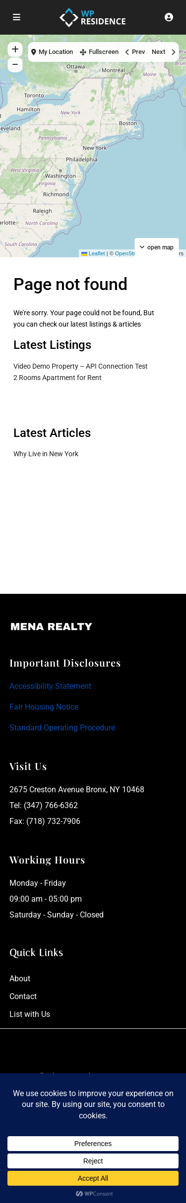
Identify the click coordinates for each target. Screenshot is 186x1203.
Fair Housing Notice (43, 707)
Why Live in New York (45, 454)
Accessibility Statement (50, 686)
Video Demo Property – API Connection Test (80, 366)
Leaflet (93, 253)
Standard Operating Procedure (62, 727)
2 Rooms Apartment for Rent (57, 378)
